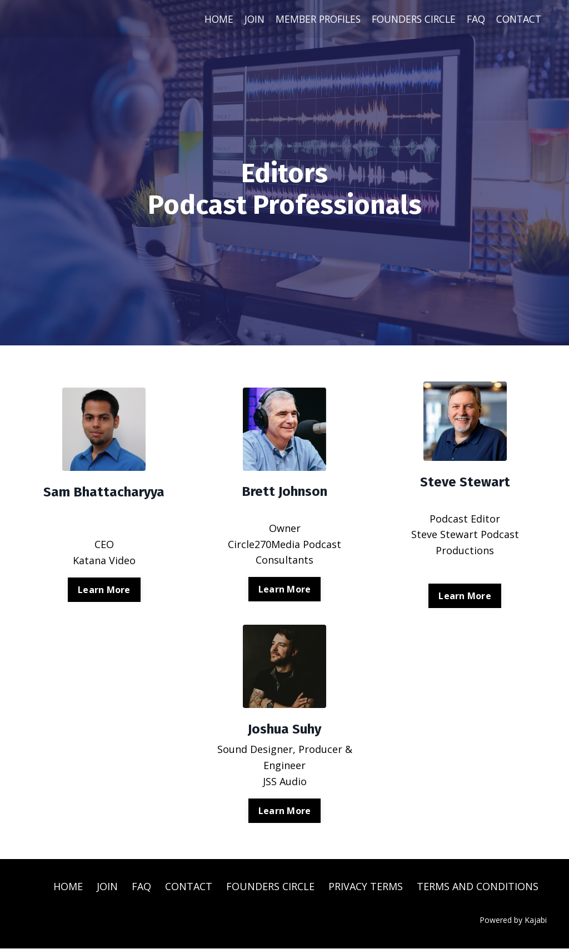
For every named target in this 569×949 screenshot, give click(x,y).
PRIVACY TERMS (365, 886)
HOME (205, 19)
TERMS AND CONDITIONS (477, 886)
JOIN (241, 19)
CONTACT (517, 19)
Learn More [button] (104, 590)
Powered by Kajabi (513, 920)
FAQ (473, 19)
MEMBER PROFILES (308, 19)
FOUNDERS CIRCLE (408, 19)
